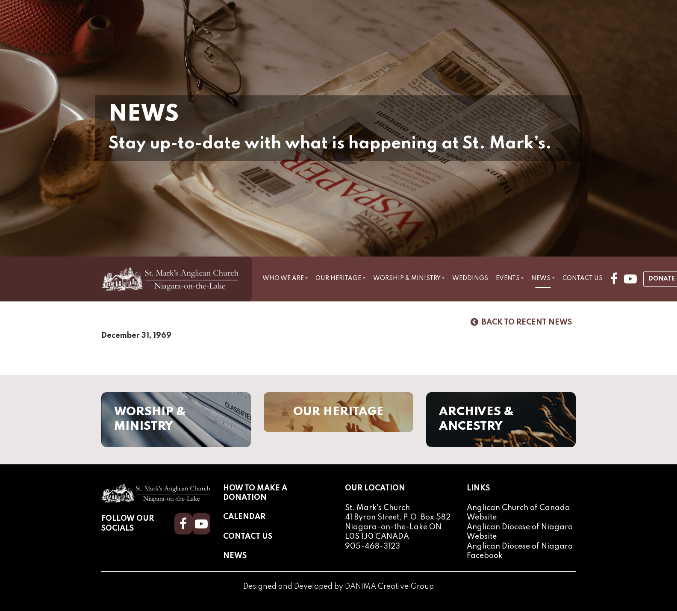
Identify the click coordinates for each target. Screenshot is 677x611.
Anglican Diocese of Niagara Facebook (520, 551)
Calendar (244, 517)
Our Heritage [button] (338, 278)
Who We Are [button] (283, 278)
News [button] (540, 278)
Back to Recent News (521, 322)
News (235, 556)
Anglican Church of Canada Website (518, 513)
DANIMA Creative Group (389, 587)
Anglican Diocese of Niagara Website (520, 531)
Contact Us (582, 278)
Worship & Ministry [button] (407, 278)
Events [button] (508, 278)
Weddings (470, 278)
